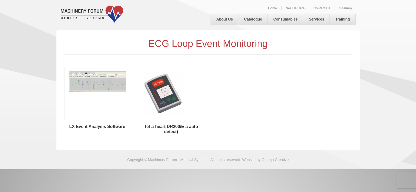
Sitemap (345, 8)
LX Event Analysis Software (97, 126)
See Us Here (295, 8)
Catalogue (253, 19)
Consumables (285, 19)
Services (316, 19)
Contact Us (322, 8)
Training (342, 19)
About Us (224, 19)
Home (272, 8)
